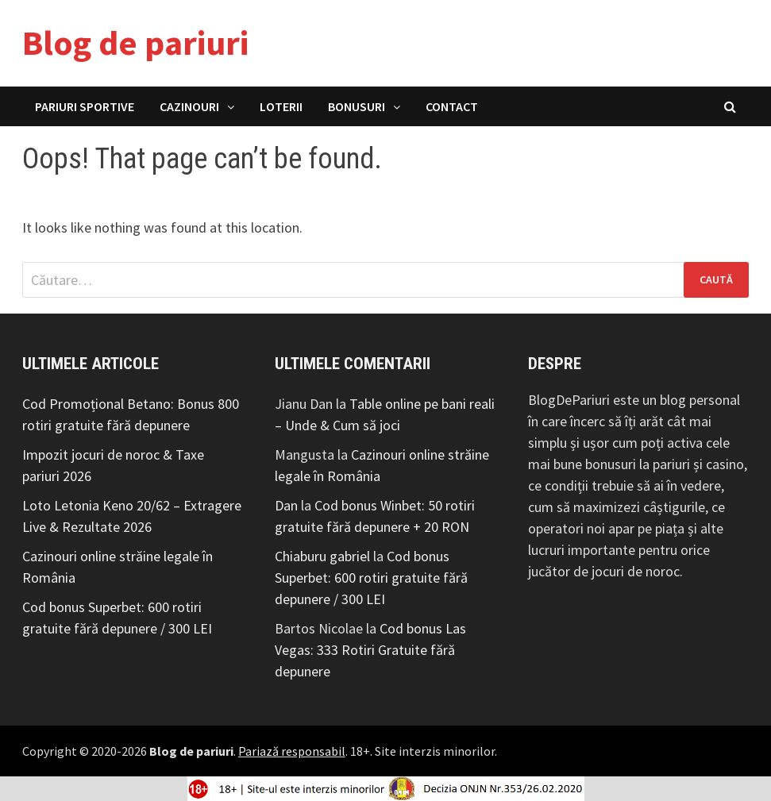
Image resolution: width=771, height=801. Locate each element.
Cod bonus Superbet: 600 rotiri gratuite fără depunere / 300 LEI (371, 577)
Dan (286, 505)
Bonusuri (356, 106)
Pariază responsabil (291, 751)
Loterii (281, 106)
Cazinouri (189, 106)
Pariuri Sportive (84, 106)
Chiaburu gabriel (322, 556)
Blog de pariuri (135, 42)
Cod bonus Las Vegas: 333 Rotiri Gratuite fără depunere (370, 649)
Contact (452, 106)
